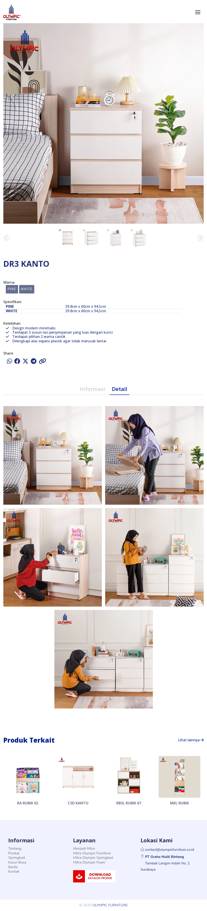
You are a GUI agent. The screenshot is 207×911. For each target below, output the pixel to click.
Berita (13, 867)
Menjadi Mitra (84, 848)
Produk (14, 853)
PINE (12, 289)
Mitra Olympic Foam (89, 862)
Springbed (16, 857)
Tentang (14, 848)
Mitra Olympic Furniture (92, 853)
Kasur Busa (17, 862)
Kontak (13, 871)
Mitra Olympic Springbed (93, 857)
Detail (119, 388)
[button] (200, 238)
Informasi (92, 388)
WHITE (27, 289)
